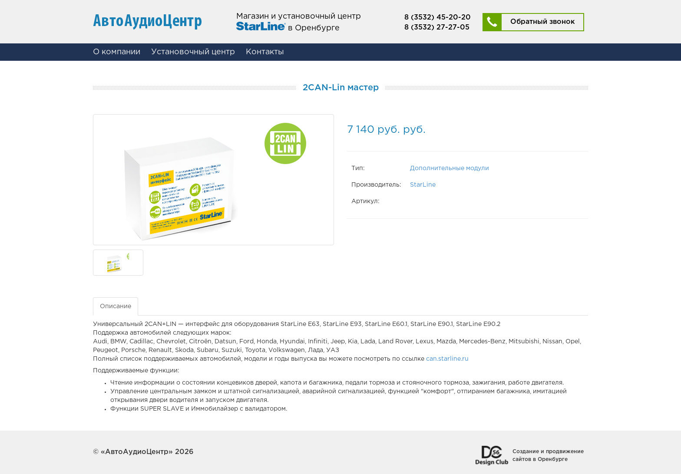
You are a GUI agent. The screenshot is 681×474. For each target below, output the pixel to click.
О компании (116, 52)
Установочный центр (193, 52)
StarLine (423, 185)
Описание (115, 306)
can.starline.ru (447, 359)
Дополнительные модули (449, 168)
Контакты (265, 52)
